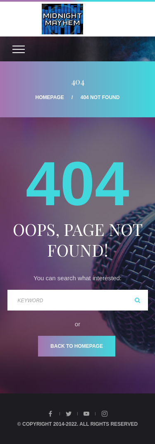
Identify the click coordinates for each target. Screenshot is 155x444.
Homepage (50, 97)
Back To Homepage (76, 346)
